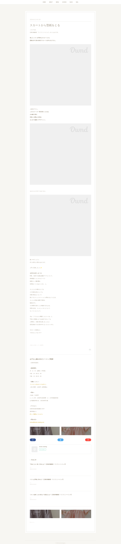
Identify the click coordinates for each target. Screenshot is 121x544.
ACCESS (64, 2)
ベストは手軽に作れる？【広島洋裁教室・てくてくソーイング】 (47, 479)
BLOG (71, 2)
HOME (44, 2)
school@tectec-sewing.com (37, 422)
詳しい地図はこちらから (36, 414)
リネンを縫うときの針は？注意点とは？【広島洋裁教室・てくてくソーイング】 (51, 494)
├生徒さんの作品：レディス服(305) (36, 345)
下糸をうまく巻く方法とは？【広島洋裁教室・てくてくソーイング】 (48, 464)
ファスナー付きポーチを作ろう (38, 384)
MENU (57, 2)
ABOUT (51, 2)
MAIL (77, 2)
